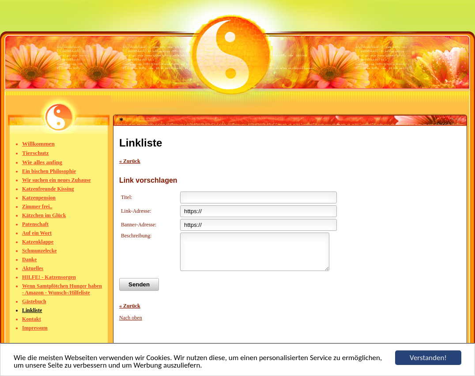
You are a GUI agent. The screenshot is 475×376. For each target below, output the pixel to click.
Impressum (35, 328)
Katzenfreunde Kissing (48, 189)
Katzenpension (39, 198)
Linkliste (32, 310)
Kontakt (31, 319)
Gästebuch (34, 301)
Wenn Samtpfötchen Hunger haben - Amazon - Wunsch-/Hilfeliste (62, 289)
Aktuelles (32, 268)
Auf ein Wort (37, 233)
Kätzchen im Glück (44, 215)
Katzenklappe (37, 242)
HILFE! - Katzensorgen (49, 277)
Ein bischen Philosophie (49, 171)
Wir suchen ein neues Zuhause (56, 180)
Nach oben (130, 324)
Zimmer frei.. (37, 206)
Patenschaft (35, 224)
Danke (29, 259)
